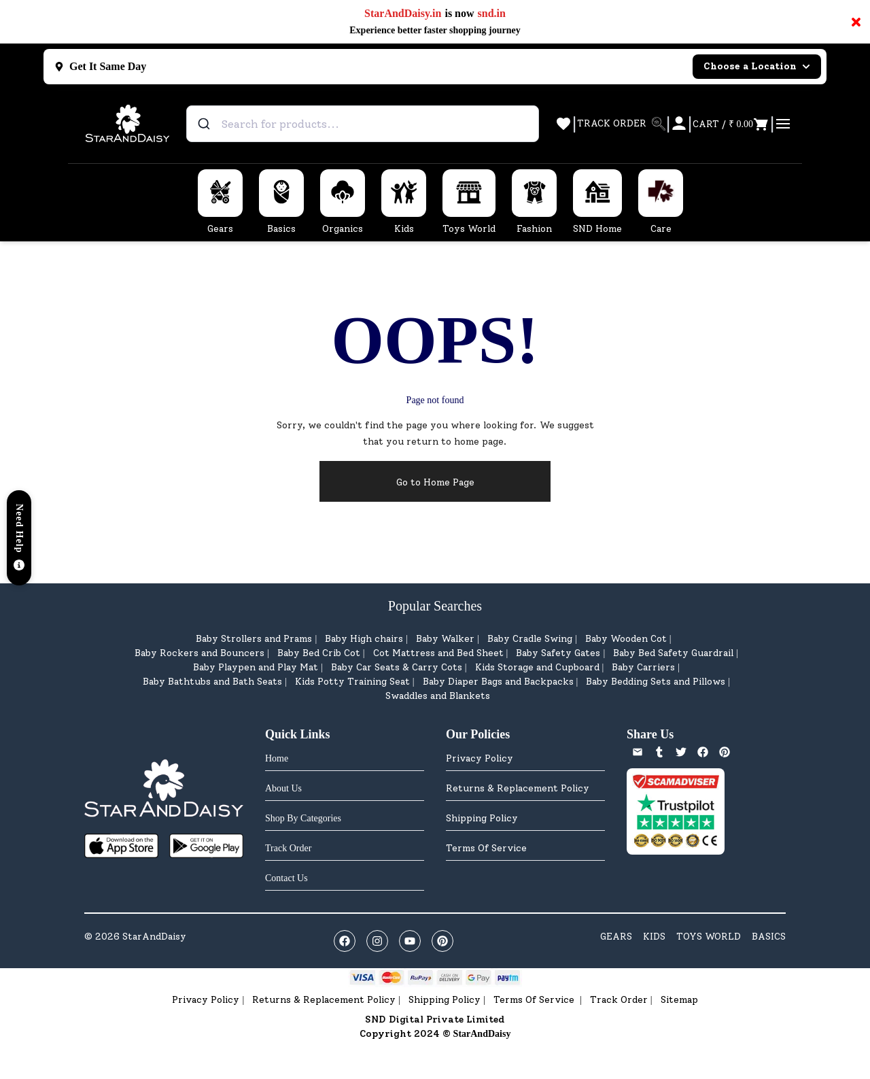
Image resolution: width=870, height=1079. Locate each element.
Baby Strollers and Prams (254, 639)
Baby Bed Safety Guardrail (673, 653)
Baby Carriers (643, 667)
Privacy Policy (479, 758)
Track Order (619, 1000)
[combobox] (363, 124)
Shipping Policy (482, 818)
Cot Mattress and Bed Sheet (438, 653)
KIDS (654, 936)
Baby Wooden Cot (626, 639)
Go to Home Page (435, 482)
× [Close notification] (856, 22)
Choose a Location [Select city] (756, 66)
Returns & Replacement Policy (517, 788)
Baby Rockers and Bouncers (199, 653)
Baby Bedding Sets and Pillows (655, 681)
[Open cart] (731, 124)
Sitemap (679, 1000)
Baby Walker (445, 639)
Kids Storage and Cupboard (537, 667)
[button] (19, 537)
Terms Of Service (486, 848)
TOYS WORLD (708, 936)
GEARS (616, 936)
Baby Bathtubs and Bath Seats (212, 681)
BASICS (769, 936)
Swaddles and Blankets (437, 696)
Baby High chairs (364, 639)
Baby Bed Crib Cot (318, 653)
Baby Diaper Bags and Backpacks (498, 681)
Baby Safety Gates (558, 653)
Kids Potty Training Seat (352, 681)
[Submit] (206, 124)
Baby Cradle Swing (529, 639)
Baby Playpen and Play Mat (255, 667)
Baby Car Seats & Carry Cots (396, 667)
